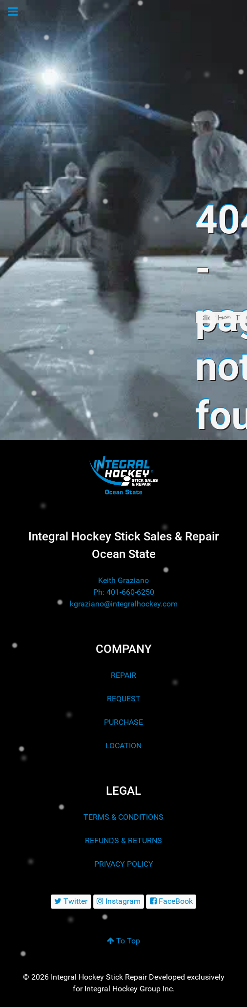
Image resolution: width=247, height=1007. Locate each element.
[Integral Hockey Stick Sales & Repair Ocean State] (123, 475)
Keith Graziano (123, 580)
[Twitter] (71, 902)
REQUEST (124, 698)
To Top (123, 940)
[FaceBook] (171, 902)
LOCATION (123, 745)
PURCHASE (123, 722)
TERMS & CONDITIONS (123, 817)
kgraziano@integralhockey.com (124, 603)
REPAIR (123, 675)
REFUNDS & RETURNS (123, 840)
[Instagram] (118, 902)
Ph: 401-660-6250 (123, 592)
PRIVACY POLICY (123, 864)
